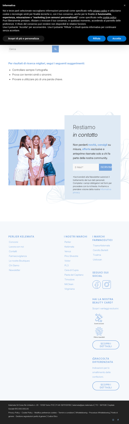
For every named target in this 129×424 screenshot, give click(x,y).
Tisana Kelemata (101, 245)
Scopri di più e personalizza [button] (23, 38)
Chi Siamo (14, 265)
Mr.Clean (68, 284)
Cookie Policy (27, 412)
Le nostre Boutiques (19, 260)
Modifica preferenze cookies (45, 412)
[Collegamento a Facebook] (118, 419)
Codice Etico (52, 416)
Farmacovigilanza (18, 256)
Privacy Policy (14, 412)
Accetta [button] (116, 38)
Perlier (67, 241)
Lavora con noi (16, 246)
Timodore (69, 279)
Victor (67, 260)
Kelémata (69, 246)
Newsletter (14, 270)
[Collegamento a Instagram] (113, 419)
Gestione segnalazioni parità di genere (31, 416)
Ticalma (97, 254)
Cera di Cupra (71, 270)
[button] (124, 5)
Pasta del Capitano (73, 274)
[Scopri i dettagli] (105, 344)
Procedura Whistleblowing (99, 412)
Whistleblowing (82, 412)
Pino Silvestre (71, 256)
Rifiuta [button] (96, 38)
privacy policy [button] (100, 10)
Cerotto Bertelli (100, 250)
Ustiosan (97, 259)
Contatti (13, 251)
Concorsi (13, 241)
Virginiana (69, 288)
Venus (67, 251)
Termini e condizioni (66, 412)
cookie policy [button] (109, 17)
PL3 (66, 265)
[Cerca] (33, 49)
